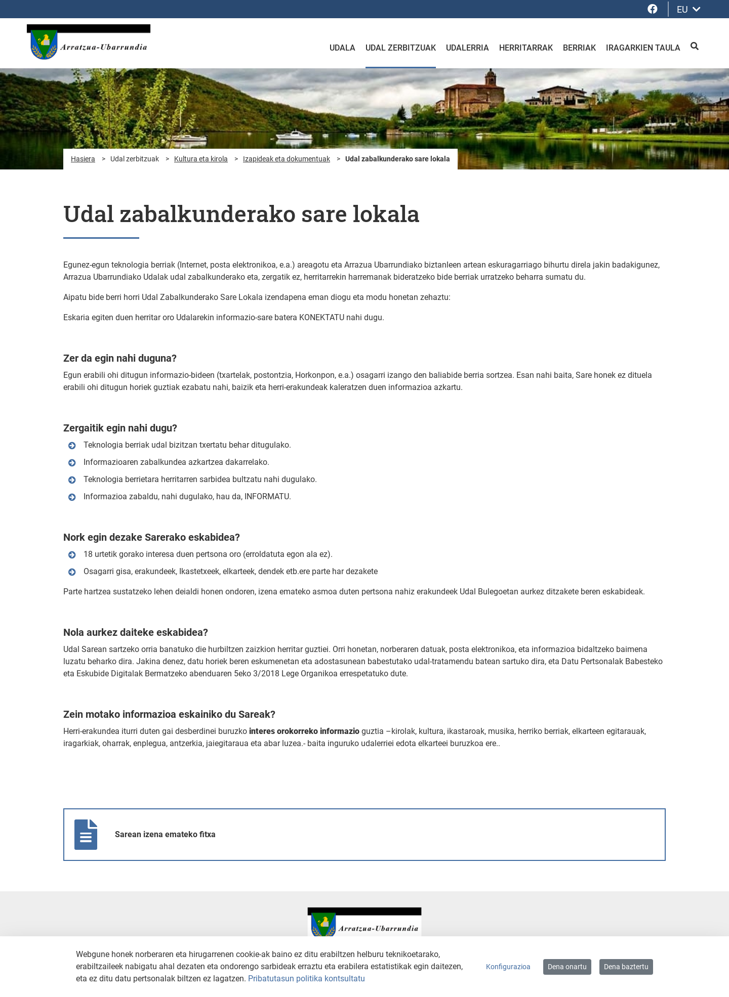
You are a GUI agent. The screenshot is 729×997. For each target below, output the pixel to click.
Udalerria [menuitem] (467, 48)
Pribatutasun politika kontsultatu (306, 978)
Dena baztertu (626, 967)
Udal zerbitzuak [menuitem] (401, 48)
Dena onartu (567, 967)
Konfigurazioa (508, 967)
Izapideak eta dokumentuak (286, 159)
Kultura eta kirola (201, 159)
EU (689, 9)
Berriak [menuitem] (579, 48)
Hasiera (83, 159)
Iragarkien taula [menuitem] (643, 48)
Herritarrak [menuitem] (526, 48)
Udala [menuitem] (342, 48)
